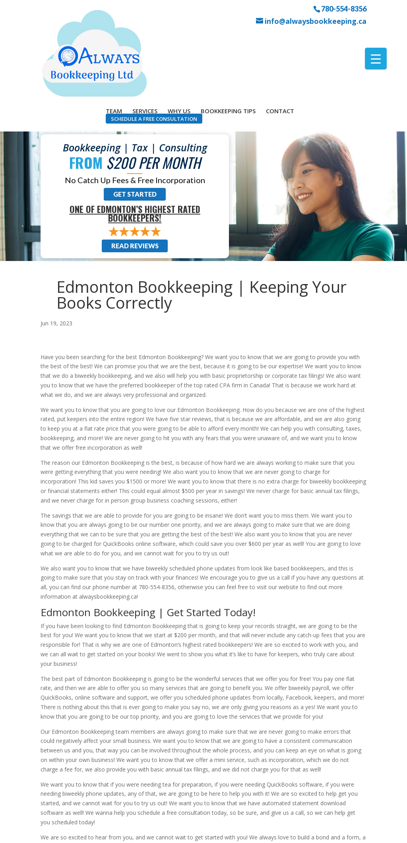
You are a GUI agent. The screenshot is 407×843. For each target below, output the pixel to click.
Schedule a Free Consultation (154, 44)
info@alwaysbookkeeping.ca (315, 21)
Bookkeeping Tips (228, 37)
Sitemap (182, 832)
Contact (280, 37)
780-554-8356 (343, 8)
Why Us (179, 37)
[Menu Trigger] (376, 59)
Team (114, 37)
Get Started (135, 121)
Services (144, 37)
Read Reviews (135, 172)
